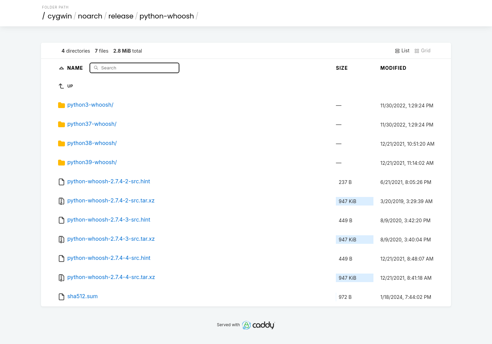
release (121, 16)
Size (342, 68)
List (402, 51)
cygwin (60, 16)
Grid (422, 51)
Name (76, 67)
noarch (90, 16)
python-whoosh (166, 16)
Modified (393, 68)
